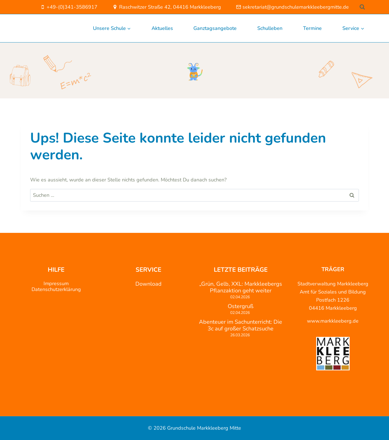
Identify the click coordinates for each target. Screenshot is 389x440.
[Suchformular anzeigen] (362, 6)
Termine (312, 28)
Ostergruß (240, 306)
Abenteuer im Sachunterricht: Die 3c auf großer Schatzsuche (240, 325)
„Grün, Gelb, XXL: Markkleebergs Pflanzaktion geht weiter (240, 287)
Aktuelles (162, 28)
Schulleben (269, 28)
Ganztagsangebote (215, 28)
